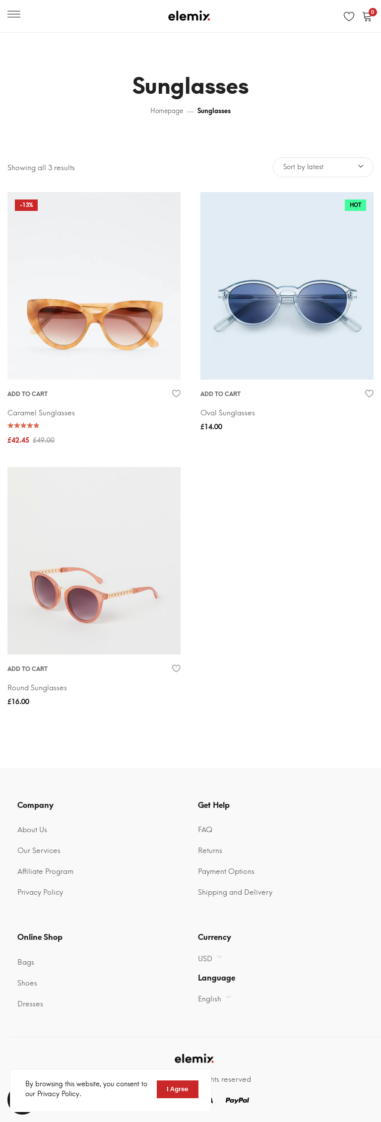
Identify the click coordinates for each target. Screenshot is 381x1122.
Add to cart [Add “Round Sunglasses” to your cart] (27, 668)
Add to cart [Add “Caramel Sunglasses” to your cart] (27, 394)
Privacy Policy (40, 892)
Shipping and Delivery (235, 892)
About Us (32, 829)
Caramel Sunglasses (41, 412)
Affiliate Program (45, 871)
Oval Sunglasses (227, 412)
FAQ (205, 829)
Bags (25, 962)
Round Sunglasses (37, 687)
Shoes (27, 983)
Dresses (30, 1003)
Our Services (39, 850)
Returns (210, 850)
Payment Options (226, 871)
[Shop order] (323, 167)
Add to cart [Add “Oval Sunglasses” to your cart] (220, 394)
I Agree (178, 1089)
